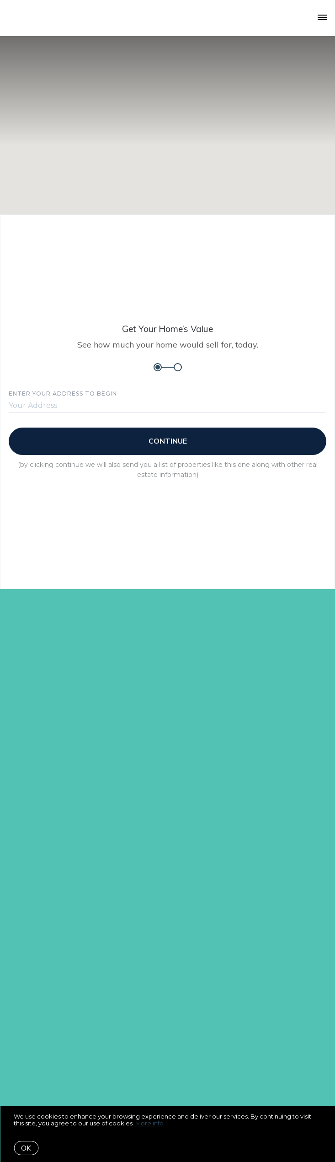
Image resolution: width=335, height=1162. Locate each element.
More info (149, 1123)
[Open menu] (322, 18)
